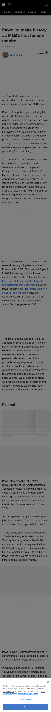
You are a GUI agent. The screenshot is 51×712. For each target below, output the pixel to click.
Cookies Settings (25, 699)
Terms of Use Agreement (28, 694)
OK (25, 707)
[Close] (48, 682)
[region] (25, 695)
